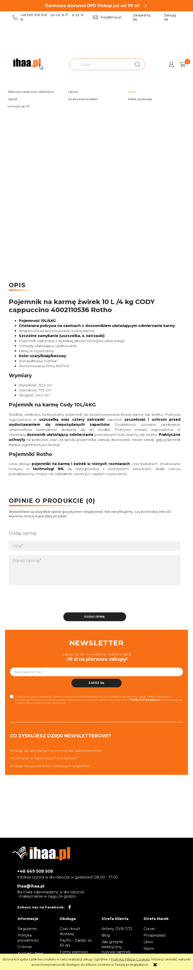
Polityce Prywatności (145, 699)
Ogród (12, 99)
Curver (149, 928)
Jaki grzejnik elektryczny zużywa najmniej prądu (116, 949)
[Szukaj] (137, 64)
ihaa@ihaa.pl (107, 17)
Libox (148, 942)
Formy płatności (74, 952)
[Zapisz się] (96, 683)
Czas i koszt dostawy (70, 931)
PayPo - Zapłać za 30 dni (75, 943)
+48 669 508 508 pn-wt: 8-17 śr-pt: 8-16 (48, 17)
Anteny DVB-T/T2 (117, 928)
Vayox (148, 948)
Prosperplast (154, 935)
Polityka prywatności (28, 938)
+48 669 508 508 (35, 871)
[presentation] (44, 600)
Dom (132, 92)
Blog (106, 935)
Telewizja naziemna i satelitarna (31, 92)
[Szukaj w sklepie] (100, 64)
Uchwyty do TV (19, 106)
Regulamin (27, 928)
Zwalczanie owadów (83, 99)
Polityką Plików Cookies (130, 959)
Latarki (73, 92)
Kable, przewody (140, 99)
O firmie (25, 947)
